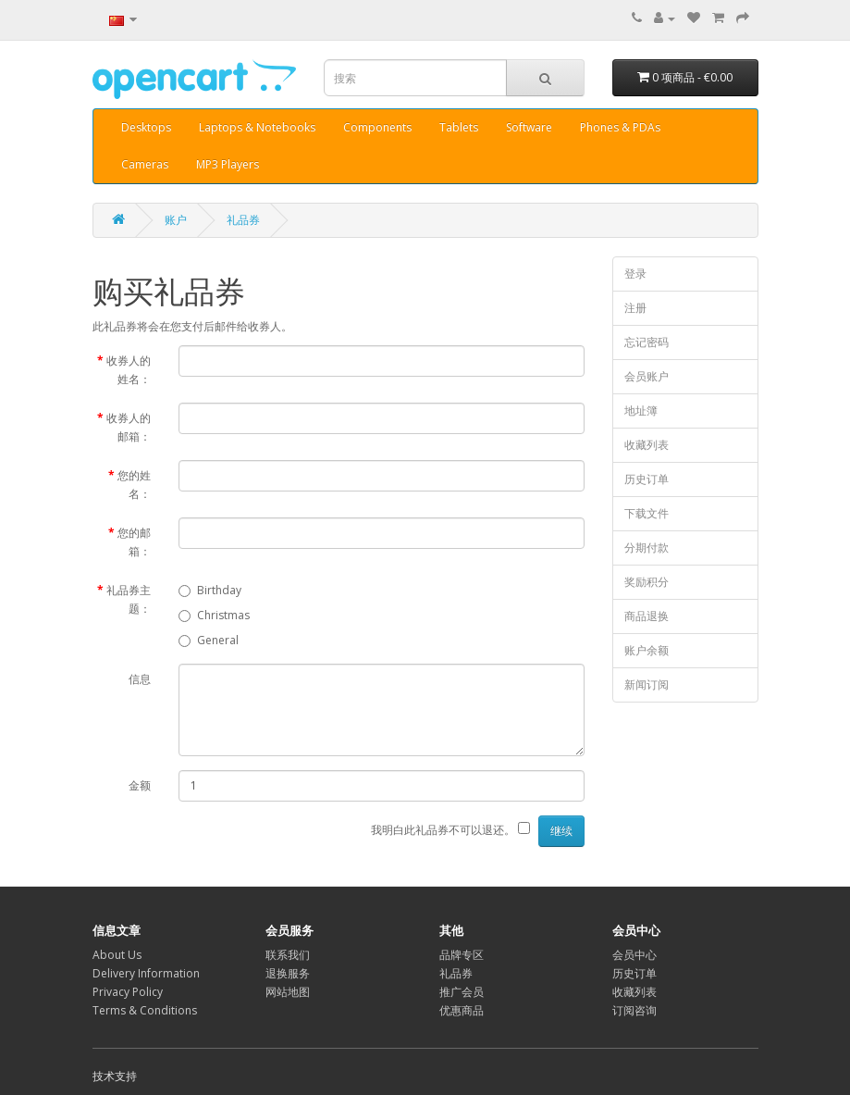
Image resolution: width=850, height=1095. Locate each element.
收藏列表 (646, 445)
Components (377, 127)
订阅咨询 (634, 1010)
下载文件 (646, 513)
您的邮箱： (134, 542)
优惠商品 (461, 1010)
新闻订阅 (646, 684)
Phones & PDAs (620, 127)
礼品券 (243, 220)
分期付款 (646, 547)
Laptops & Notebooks (257, 127)
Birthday (210, 590)
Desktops (146, 127)
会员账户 (646, 376)
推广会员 (461, 992)
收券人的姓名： (128, 370)
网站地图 (287, 992)
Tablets (458, 127)
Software (529, 127)
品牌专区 (461, 955)
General (209, 640)
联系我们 (287, 955)
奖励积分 (646, 582)
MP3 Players (227, 164)
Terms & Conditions (144, 1010)
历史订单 (646, 479)
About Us (117, 955)
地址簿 (641, 410)
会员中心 (634, 955)
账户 (176, 220)
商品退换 (646, 616)
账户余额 (646, 650)
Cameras (144, 164)
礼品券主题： (128, 599)
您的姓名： (134, 484)
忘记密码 (646, 342)
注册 (635, 308)
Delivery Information (146, 973)
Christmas (214, 615)
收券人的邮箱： (128, 427)
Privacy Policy (127, 992)
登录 (635, 273)
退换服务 (287, 973)
